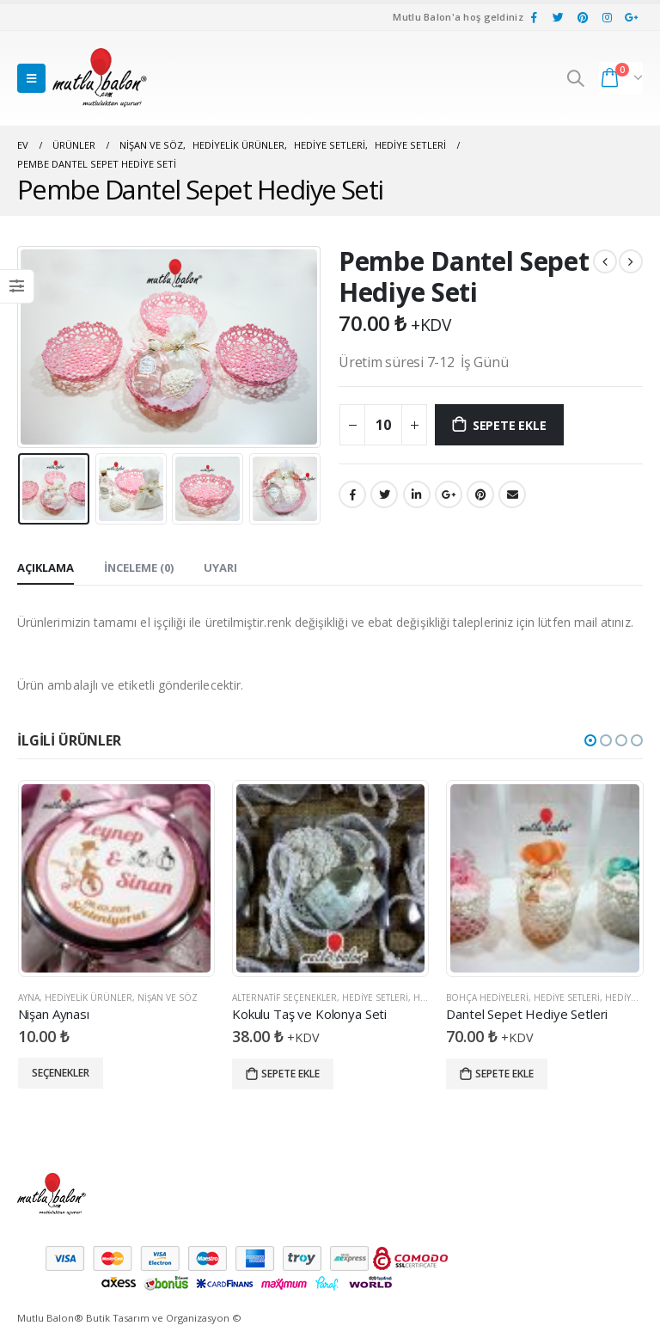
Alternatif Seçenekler (284, 997)
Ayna (29, 997)
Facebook (352, 494)
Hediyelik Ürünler (88, 997)
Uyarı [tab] (220, 567)
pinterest (480, 494)
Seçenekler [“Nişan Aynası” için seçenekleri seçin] (60, 1072)
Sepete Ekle (510, 425)
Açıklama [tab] (45, 567)
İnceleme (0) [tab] (139, 567)
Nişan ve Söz (168, 997)
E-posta (512, 494)
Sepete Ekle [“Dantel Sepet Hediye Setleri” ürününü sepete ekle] (504, 1073)
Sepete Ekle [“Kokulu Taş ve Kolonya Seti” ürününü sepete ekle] (290, 1073)
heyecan (384, 494)
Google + (448, 494)
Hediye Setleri (375, 997)
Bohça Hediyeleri (487, 997)
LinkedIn (417, 494)
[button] (590, 740)
